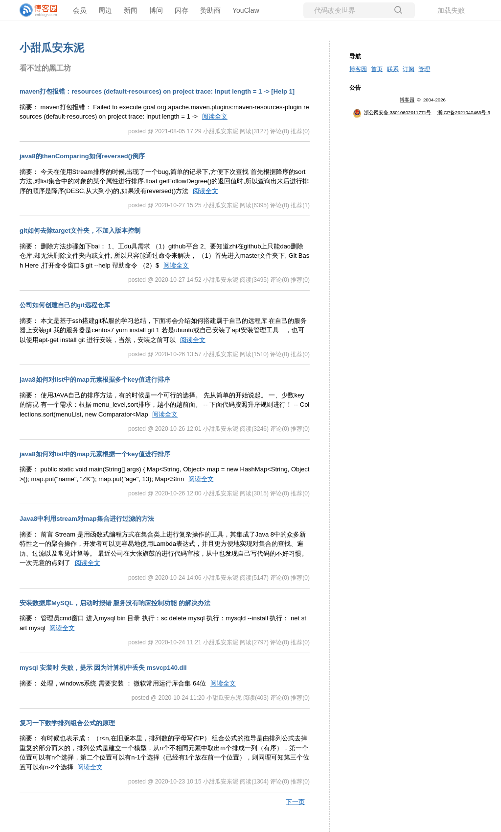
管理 (424, 69)
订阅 (408, 69)
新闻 (130, 10)
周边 (105, 10)
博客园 (358, 69)
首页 (377, 69)
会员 (80, 10)
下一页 (295, 802)
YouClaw (245, 10)
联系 (393, 69)
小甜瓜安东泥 (52, 48)
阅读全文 (215, 116)
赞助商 (210, 10)
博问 (156, 10)
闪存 (181, 10)
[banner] (39, 10)
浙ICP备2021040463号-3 (463, 112)
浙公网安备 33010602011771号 (392, 112)
